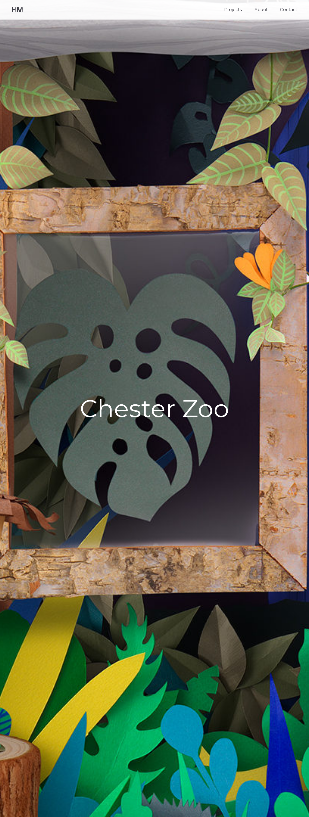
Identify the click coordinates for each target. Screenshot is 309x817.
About (261, 9)
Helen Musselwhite (17, 9)
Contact (288, 9)
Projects (233, 9)
